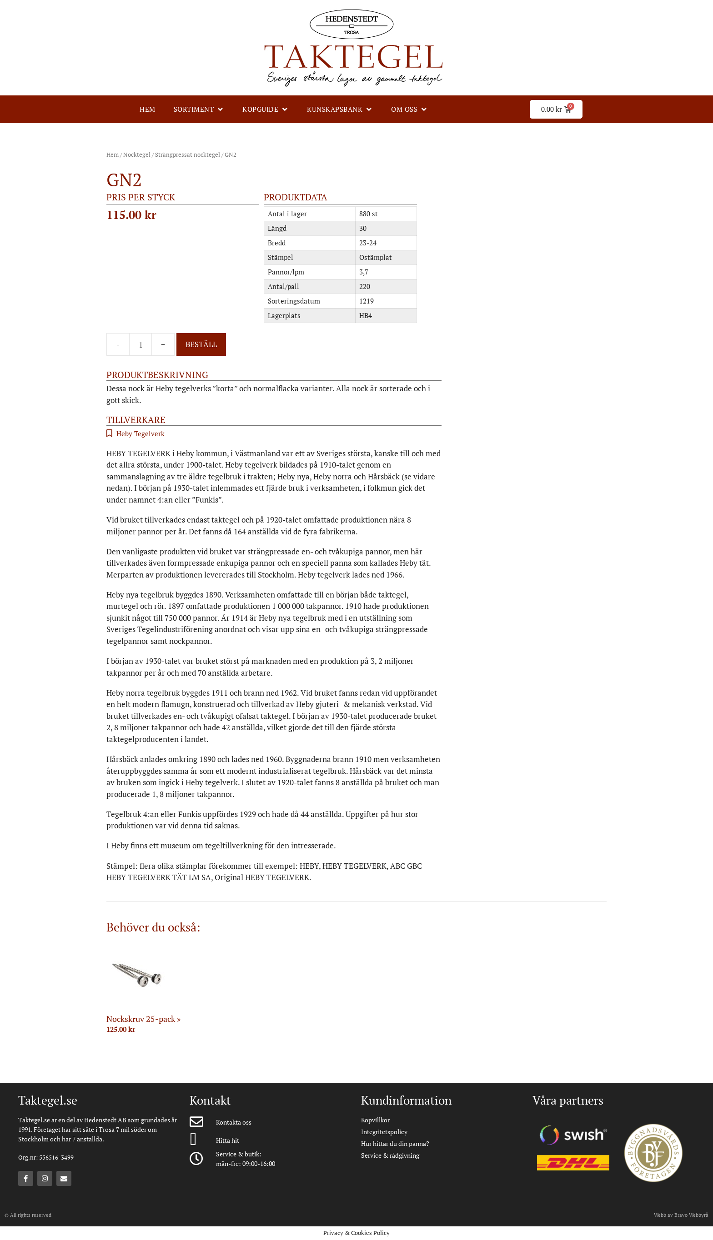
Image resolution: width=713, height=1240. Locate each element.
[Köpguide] (265, 109)
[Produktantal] (140, 344)
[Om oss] (409, 109)
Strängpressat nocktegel (187, 154)
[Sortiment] (199, 109)
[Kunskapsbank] (340, 109)
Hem (112, 154)
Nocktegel (137, 154)
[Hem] (148, 109)
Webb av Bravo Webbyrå (681, 1215)
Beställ (201, 344)
